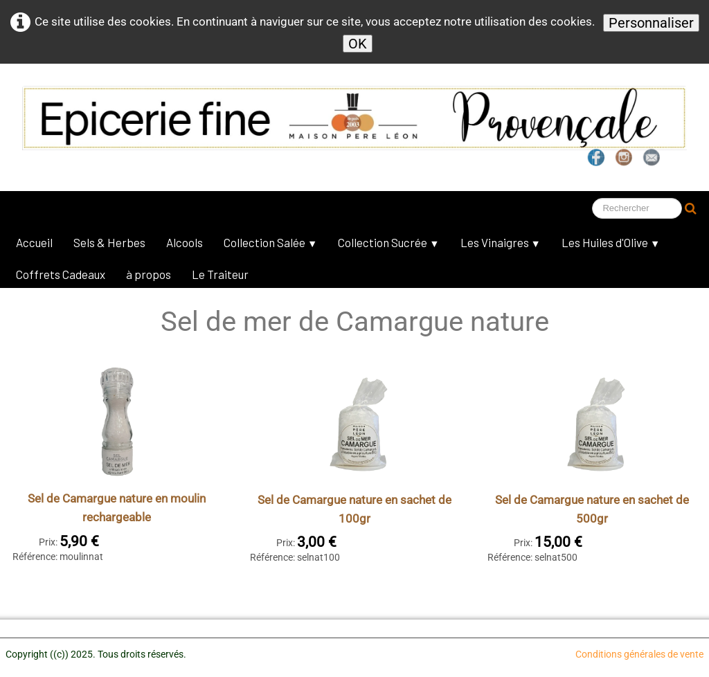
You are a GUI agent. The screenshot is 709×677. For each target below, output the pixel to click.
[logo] (329, 114)
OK (357, 43)
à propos (148, 274)
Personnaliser (651, 23)
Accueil (34, 242)
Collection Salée (270, 242)
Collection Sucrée (388, 242)
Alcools (184, 242)
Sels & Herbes (109, 242)
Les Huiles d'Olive (611, 242)
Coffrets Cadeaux (60, 274)
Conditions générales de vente (639, 654)
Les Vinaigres (500, 242)
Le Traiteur (220, 274)
